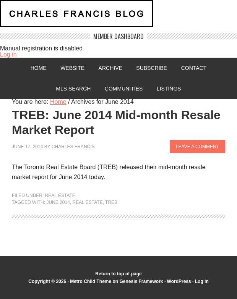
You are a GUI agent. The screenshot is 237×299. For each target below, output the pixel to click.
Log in (8, 54)
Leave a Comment (197, 146)
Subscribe (151, 68)
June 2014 (58, 202)
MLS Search (73, 89)
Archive (110, 68)
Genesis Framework (141, 281)
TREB (111, 202)
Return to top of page (118, 273)
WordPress (179, 281)
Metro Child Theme (90, 281)
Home (39, 68)
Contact (194, 68)
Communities (124, 89)
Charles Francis (73, 146)
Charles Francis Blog (118, 16)
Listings (169, 89)
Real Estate (60, 195)
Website (72, 68)
